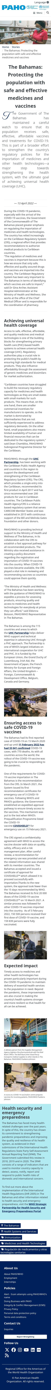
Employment (10, 1278)
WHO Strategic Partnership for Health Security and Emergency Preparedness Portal (24, 1208)
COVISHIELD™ (21, 825)
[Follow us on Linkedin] (33, 1350)
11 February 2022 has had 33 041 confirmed (24, 746)
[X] (7, 1350)
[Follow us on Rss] (7, 1356)
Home (5, 47)
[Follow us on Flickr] (39, 1350)
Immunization (13, 1237)
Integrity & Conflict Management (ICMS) (24, 1305)
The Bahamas (11, 1225)
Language (41, 2)
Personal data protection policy (20, 1313)
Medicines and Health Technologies (25, 1243)
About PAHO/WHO (13, 1274)
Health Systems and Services (20, 1231)
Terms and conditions (15, 1317)
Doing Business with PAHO (18, 1301)
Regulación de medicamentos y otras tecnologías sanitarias (24, 1251)
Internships (10, 1281)
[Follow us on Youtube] (26, 1350)
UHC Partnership (18, 632)
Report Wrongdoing (25, 1336)
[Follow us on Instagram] (20, 1350)
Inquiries (8, 1329)
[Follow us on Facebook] (13, 1350)
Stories (16, 47)
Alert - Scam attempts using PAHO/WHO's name (25, 1296)
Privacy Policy (11, 1309)
